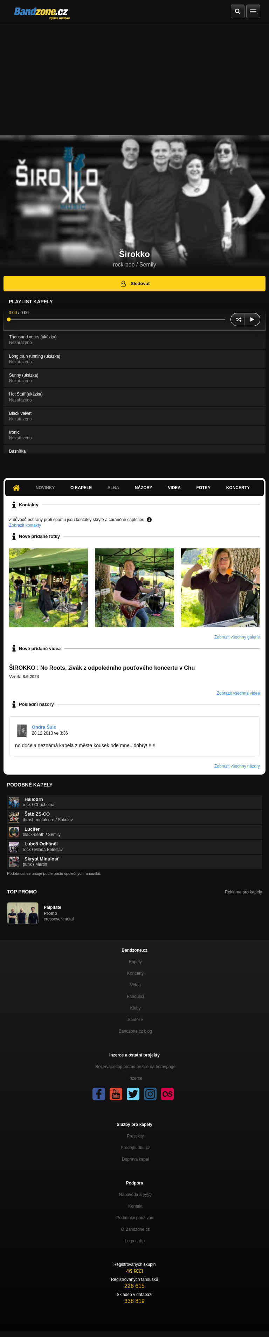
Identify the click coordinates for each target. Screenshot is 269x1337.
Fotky (203, 487)
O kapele (81, 487)
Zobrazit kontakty (25, 525)
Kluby (135, 1008)
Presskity (135, 1136)
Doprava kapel (135, 1159)
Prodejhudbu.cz (135, 1147)
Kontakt (135, 1206)
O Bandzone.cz (135, 1229)
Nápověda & (135, 1194)
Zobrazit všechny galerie (237, 637)
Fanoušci (135, 996)
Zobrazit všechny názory (237, 766)
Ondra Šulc (44, 727)
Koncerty (238, 487)
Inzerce (135, 1078)
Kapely (135, 961)
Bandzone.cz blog (135, 1031)
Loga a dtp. (135, 1240)
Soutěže (135, 1019)
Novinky (45, 487)
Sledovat (134, 284)
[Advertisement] (134, 76)
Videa (174, 487)
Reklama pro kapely (243, 892)
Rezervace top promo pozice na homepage (135, 1066)
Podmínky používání (135, 1217)
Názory (143, 487)
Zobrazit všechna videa (238, 693)
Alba (113, 487)
